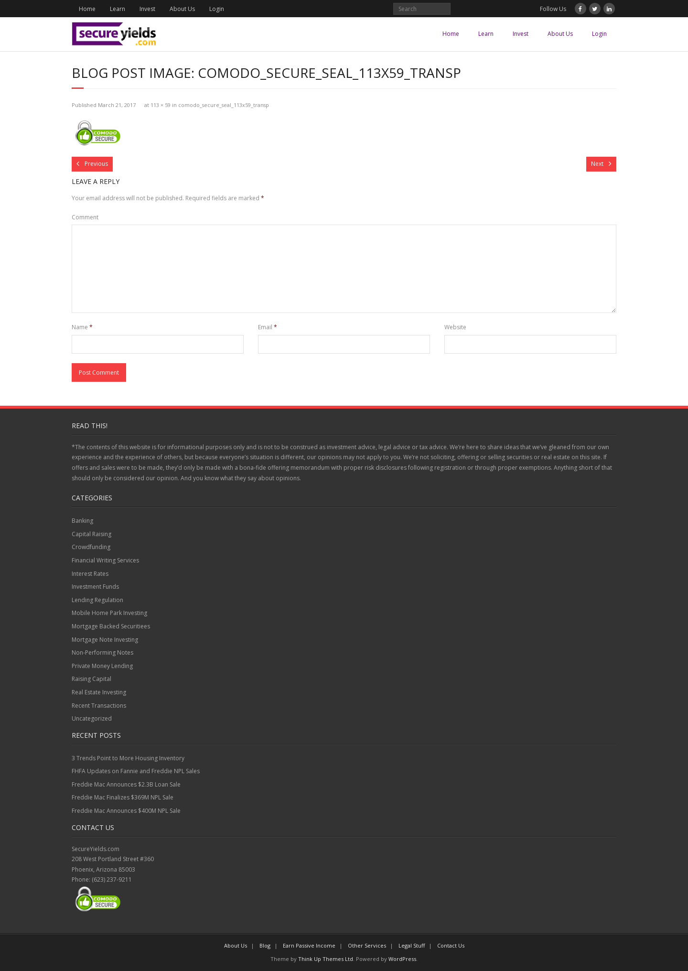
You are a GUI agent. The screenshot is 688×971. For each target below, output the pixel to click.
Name (82, 327)
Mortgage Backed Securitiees (111, 626)
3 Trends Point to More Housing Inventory (128, 758)
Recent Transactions (99, 705)
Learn (117, 9)
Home (87, 9)
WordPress (402, 958)
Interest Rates (90, 574)
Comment (85, 217)
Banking (82, 521)
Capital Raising (91, 534)
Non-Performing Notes (102, 652)
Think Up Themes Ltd (325, 958)
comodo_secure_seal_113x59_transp (223, 104)
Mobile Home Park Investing (109, 613)
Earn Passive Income (309, 945)
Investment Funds (95, 587)
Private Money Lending (102, 666)
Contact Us (450, 945)
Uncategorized (92, 718)
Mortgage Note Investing (105, 640)
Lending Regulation (97, 600)
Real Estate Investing (99, 692)
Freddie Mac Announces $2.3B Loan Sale (126, 784)
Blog (264, 945)
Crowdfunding (91, 547)
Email (267, 327)
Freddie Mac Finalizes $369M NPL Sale (122, 797)
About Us (182, 9)
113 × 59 (160, 104)
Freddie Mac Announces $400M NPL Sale (126, 811)
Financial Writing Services (105, 560)
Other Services (367, 945)
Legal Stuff (411, 945)
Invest (147, 9)
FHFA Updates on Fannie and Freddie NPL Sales (136, 771)
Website (455, 327)
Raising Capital (91, 679)
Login (216, 9)
